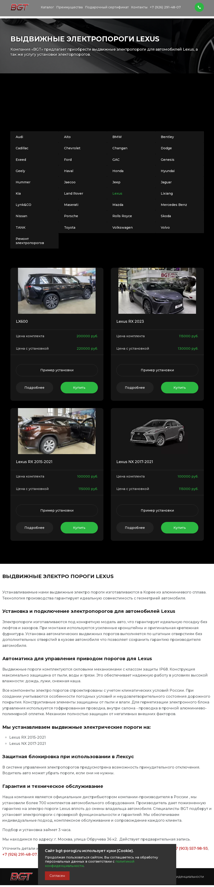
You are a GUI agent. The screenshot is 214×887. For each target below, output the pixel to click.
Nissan (21, 216)
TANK (20, 227)
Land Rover (73, 193)
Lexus (117, 193)
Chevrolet (72, 148)
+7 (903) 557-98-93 (190, 848)
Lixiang (167, 193)
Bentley (167, 137)
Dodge (166, 148)
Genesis (167, 160)
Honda (117, 171)
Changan (119, 148)
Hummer (23, 182)
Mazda (117, 205)
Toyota (69, 227)
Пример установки (56, 370)
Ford (68, 160)
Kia (18, 193)
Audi (19, 137)
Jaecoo (70, 182)
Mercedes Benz (174, 205)
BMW (117, 137)
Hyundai (168, 171)
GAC (116, 160)
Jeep (116, 182)
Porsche (71, 216)
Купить (79, 388)
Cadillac (22, 148)
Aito (67, 137)
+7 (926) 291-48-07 (19, 854)
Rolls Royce (122, 216)
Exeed (21, 160)
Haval (68, 171)
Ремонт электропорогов (30, 241)
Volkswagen (122, 227)
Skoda (166, 216)
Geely (20, 171)
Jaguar (166, 182)
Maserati (71, 205)
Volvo (165, 227)
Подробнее (34, 388)
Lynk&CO (23, 205)
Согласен (57, 876)
